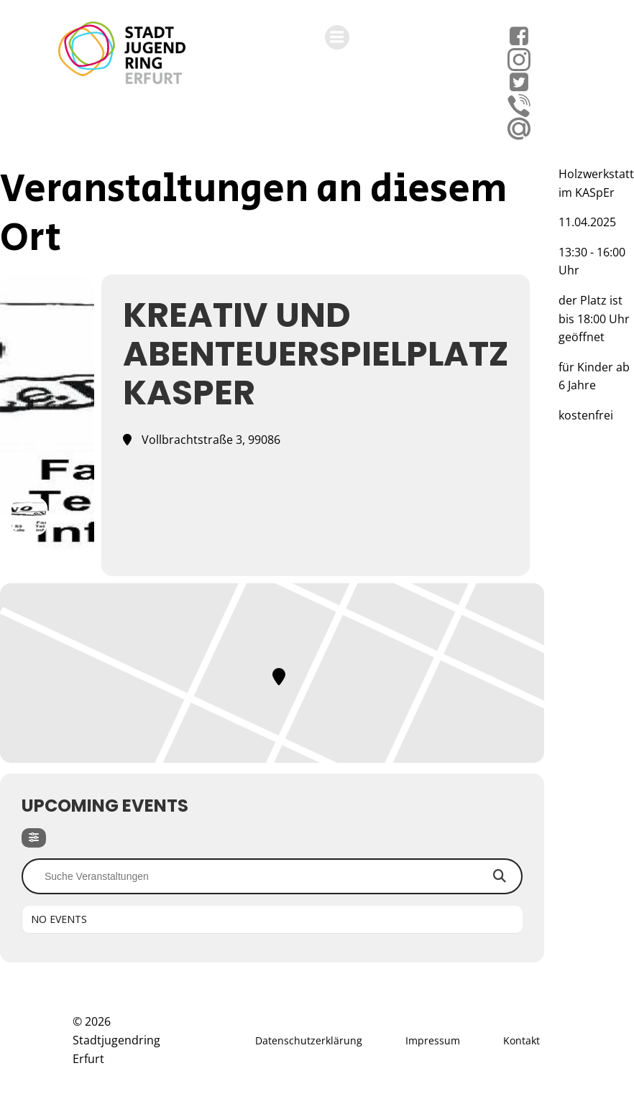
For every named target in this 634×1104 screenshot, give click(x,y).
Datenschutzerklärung (308, 1040)
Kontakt (521, 1040)
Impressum (432, 1040)
